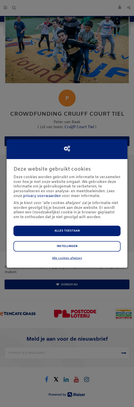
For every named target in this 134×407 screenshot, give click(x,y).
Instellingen (67, 246)
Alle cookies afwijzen (67, 258)
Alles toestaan (67, 231)
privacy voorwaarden (42, 196)
